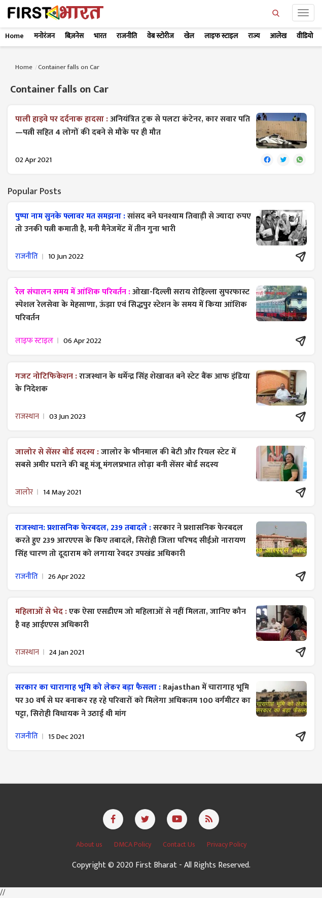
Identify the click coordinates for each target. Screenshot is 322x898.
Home (14, 36)
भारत (100, 36)
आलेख (278, 36)
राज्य (254, 36)
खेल (189, 36)
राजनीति (127, 36)
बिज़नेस (74, 36)
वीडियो (305, 36)
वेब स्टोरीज (160, 36)
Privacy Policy (226, 844)
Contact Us (180, 844)
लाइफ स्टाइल (221, 36)
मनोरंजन (44, 36)
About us (90, 844)
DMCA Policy (133, 844)
